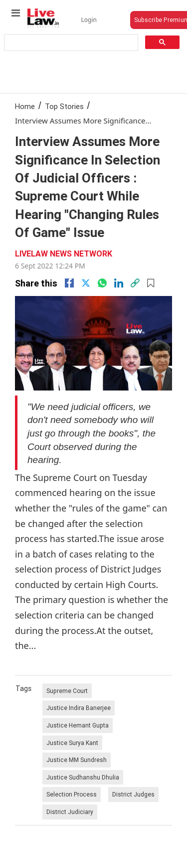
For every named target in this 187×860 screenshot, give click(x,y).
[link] (135, 283)
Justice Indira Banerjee (78, 708)
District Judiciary (69, 812)
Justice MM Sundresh (76, 760)
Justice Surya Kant (72, 742)
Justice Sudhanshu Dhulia (82, 777)
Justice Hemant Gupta (77, 725)
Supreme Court (67, 690)
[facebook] (69, 283)
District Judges (133, 794)
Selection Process (71, 794)
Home (25, 106)
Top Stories (64, 106)
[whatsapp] (102, 283)
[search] (70, 42)
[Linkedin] (118, 283)
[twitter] (85, 283)
